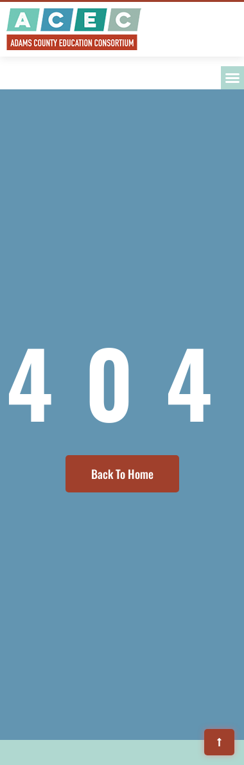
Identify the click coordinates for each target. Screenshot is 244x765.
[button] (232, 77)
